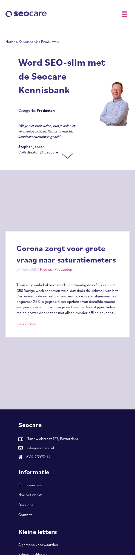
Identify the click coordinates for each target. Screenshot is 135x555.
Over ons (25, 504)
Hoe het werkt (30, 494)
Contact (25, 514)
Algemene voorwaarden (38, 544)
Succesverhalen (31, 484)
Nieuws (46, 269)
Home (10, 41)
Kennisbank (28, 41)
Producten (63, 269)
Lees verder (28, 323)
